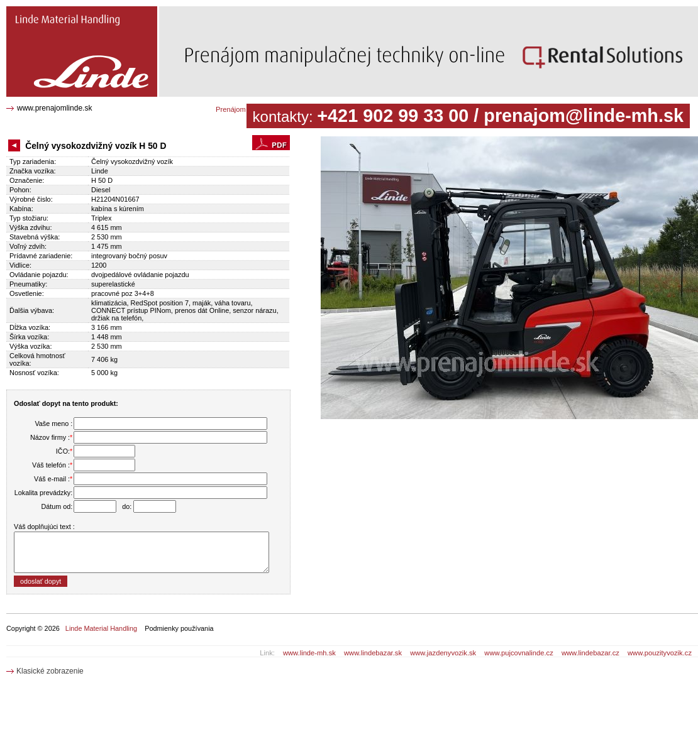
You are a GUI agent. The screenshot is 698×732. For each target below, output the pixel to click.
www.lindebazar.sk (373, 653)
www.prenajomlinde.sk (54, 108)
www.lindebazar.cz (590, 653)
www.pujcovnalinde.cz (518, 653)
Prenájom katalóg (243, 109)
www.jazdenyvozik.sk (443, 653)
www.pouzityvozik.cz (660, 653)
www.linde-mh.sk (309, 653)
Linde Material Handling (101, 628)
